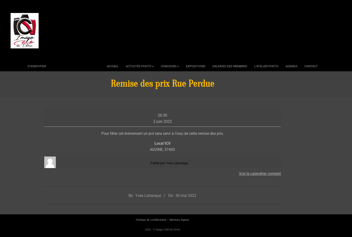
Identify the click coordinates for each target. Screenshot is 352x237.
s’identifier (37, 66)
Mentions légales (179, 219)
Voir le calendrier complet (260, 173)
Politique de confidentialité (151, 219)
